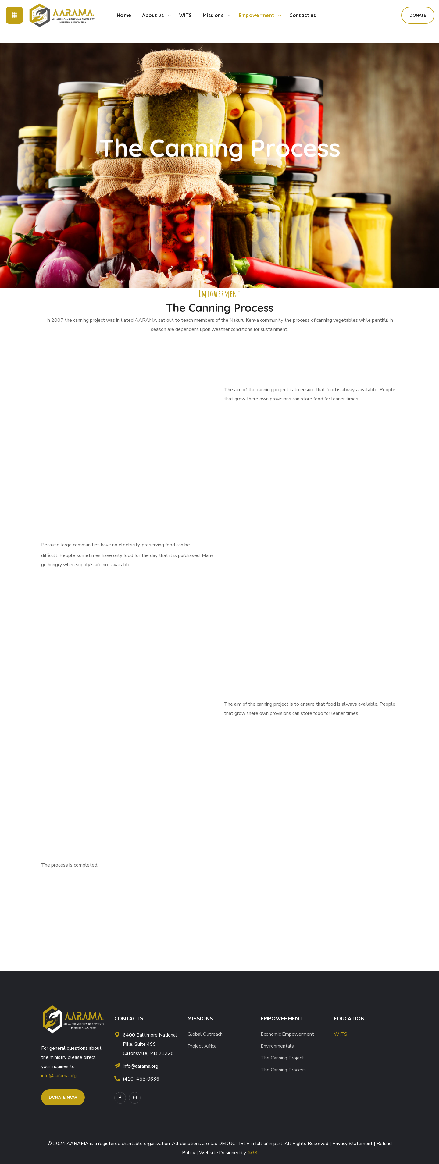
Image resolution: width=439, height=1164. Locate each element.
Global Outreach (205, 1034)
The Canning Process (283, 1069)
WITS (340, 1034)
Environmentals (277, 1046)
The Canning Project (282, 1058)
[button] (417, 15)
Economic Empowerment (287, 1034)
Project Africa (201, 1046)
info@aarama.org (59, 1075)
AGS (252, 1152)
